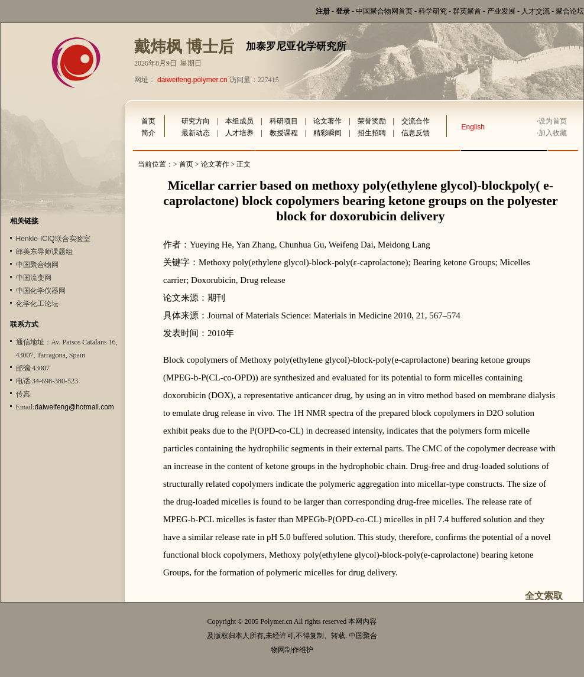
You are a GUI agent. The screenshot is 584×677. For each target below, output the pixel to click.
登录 (343, 11)
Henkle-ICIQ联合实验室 (53, 239)
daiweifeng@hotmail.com (74, 407)
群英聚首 (467, 11)
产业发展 (501, 11)
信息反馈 (415, 133)
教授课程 (284, 133)
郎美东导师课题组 (44, 252)
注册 (323, 11)
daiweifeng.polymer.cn (192, 80)
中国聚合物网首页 (384, 11)
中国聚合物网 (37, 265)
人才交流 (535, 11)
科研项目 (284, 121)
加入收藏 (552, 133)
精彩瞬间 (327, 133)
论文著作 (327, 121)
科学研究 (432, 11)
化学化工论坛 (37, 304)
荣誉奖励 (372, 121)
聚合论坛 (570, 11)
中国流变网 (33, 278)
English (473, 127)
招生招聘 (372, 133)
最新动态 (195, 133)
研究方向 (195, 121)
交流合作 (415, 121)
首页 (148, 121)
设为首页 (552, 121)
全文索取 (544, 596)
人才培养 (239, 133)
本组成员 (239, 121)
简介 (148, 133)
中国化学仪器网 (41, 291)
